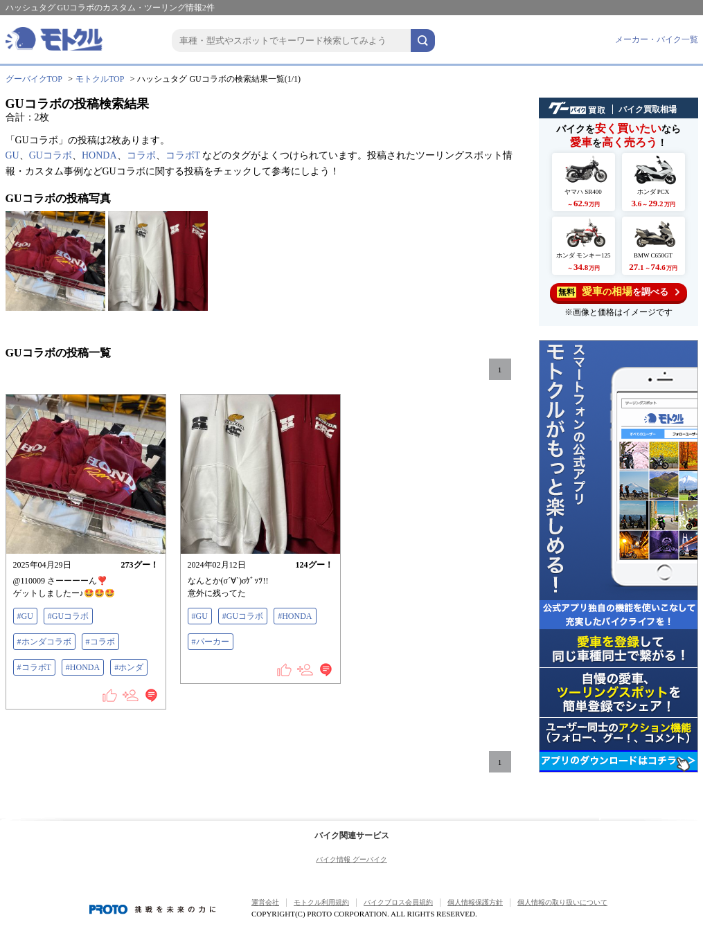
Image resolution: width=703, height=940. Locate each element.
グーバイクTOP (34, 79)
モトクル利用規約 (321, 902)
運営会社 (265, 902)
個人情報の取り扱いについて (562, 902)
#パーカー (210, 642)
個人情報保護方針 (475, 902)
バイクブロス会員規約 (398, 902)
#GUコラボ (68, 616)
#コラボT (34, 667)
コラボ (141, 155)
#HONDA (83, 667)
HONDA (99, 155)
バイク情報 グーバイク (351, 859)
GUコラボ (50, 155)
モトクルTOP (99, 79)
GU (12, 155)
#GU (25, 616)
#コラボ (100, 642)
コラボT (183, 155)
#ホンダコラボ (44, 642)
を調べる (618, 292)
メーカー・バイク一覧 (656, 39)
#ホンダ (128, 667)
